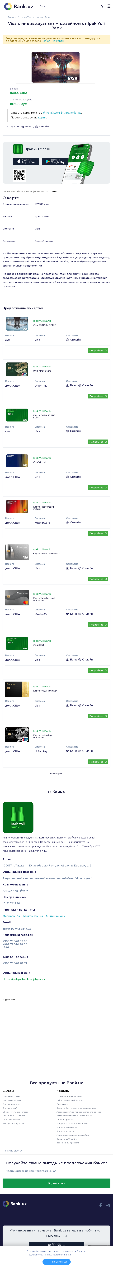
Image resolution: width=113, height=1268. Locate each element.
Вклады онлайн (10, 1108)
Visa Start (38, 645)
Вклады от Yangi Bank (13, 1123)
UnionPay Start (42, 371)
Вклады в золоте (11, 1104)
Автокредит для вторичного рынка (74, 1115)
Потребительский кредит (69, 1096)
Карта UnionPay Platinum (42, 736)
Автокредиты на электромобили (73, 1135)
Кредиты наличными (66, 1127)
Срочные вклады (11, 1119)
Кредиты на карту (65, 1131)
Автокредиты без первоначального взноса (78, 1112)
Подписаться (56, 1183)
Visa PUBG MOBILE (44, 325)
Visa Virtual (39, 462)
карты (42, 117)
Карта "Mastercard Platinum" (44, 599)
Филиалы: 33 (11, 916)
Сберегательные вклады (15, 1112)
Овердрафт (62, 1104)
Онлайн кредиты (65, 1119)
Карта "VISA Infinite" (45, 691)
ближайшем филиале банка (62, 112)
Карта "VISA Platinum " (46, 553)
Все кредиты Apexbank (67, 1143)
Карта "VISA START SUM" (44, 416)
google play (55, 161)
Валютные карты (53, 40)
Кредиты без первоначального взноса (76, 1108)
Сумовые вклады (11, 1096)
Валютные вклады (12, 1100)
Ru (42, 6)
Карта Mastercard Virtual (43, 508)
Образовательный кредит (69, 1100)
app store (26, 161)
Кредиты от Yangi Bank (67, 1139)
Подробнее (98, 350)
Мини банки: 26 (56, 916)
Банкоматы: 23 (33, 916)
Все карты (56, 773)
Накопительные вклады (14, 1115)
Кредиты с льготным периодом (72, 1123)
